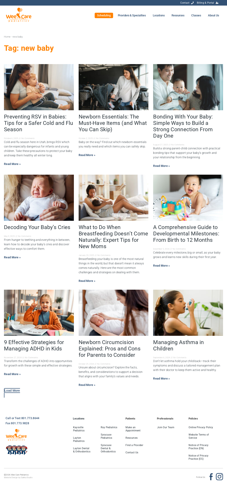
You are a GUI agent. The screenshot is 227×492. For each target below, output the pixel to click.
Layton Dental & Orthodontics (81, 450)
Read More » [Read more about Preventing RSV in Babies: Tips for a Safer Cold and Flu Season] (12, 164)
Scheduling (104, 15)
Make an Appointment (133, 429)
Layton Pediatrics (79, 439)
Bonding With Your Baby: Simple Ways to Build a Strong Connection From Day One (183, 126)
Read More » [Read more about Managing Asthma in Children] (161, 378)
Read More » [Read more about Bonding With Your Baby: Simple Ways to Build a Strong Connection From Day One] (161, 165)
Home (7, 36)
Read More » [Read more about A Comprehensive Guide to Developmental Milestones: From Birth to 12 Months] (161, 265)
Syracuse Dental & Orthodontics (108, 448)
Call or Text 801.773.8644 (22, 418)
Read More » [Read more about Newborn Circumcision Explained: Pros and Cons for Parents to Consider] (87, 385)
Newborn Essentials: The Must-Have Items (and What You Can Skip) (113, 123)
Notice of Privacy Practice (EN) (199, 447)
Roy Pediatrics (109, 427)
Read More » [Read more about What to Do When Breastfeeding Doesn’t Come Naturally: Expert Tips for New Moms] (87, 281)
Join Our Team (165, 427)
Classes (196, 15)
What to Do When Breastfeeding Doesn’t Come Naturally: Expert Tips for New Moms (113, 236)
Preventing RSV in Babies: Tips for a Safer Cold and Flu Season (38, 123)
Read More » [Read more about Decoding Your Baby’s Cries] (12, 257)
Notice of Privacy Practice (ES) (199, 457)
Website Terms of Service (199, 436)
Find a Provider (134, 445)
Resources (178, 15)
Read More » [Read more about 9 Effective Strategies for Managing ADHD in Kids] (12, 374)
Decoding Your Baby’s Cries (37, 227)
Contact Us (132, 452)
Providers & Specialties (132, 15)
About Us (213, 15)
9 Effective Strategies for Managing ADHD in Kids (34, 345)
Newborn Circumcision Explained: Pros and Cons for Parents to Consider (110, 348)
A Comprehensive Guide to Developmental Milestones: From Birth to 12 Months (186, 233)
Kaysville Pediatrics (79, 429)
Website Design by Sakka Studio (18, 477)
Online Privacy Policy (201, 427)
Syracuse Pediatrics (106, 436)
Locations (159, 15)
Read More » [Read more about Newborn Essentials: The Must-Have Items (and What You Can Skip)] (87, 155)
